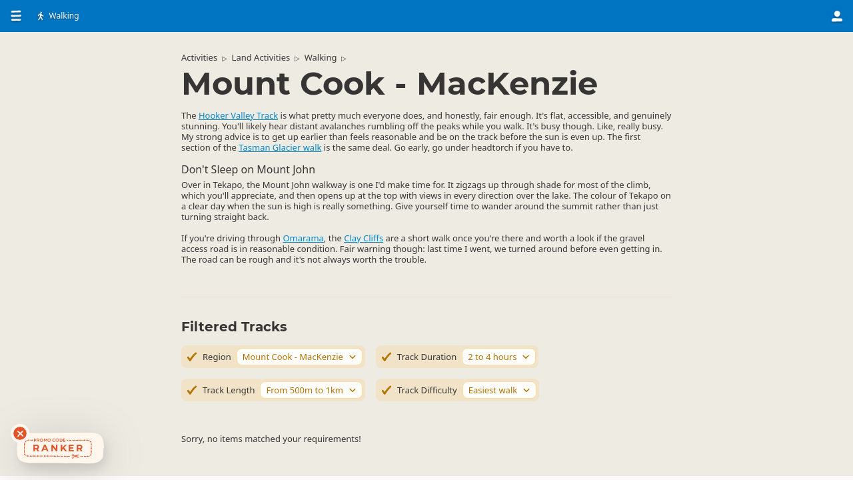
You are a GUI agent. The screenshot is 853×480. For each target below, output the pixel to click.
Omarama (303, 238)
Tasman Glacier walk (280, 147)
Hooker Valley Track (238, 115)
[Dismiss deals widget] (20, 433)
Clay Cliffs (363, 238)
